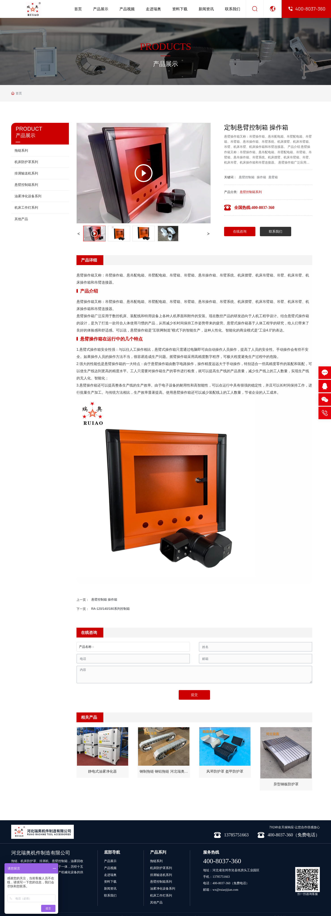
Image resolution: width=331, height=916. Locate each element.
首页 (78, 9)
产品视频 (127, 9)
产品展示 (100, 9)
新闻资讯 (206, 9)
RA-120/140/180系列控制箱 (110, 608)
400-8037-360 (222, 861)
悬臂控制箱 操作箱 (104, 599)
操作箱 (261, 177)
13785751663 (221, 876)
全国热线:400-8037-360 (254, 207)
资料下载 (179, 9)
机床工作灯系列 (161, 895)
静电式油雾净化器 (102, 771)
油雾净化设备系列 (162, 888)
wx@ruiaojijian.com (225, 889)
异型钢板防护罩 (286, 784)
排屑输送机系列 (161, 875)
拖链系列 (156, 861)
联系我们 (232, 9)
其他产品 (156, 902)
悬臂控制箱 (247, 177)
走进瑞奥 (153, 9)
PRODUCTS (165, 46)
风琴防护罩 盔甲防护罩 (224, 771)
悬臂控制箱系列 (251, 192)
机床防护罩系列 (161, 868)
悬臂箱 (273, 177)
